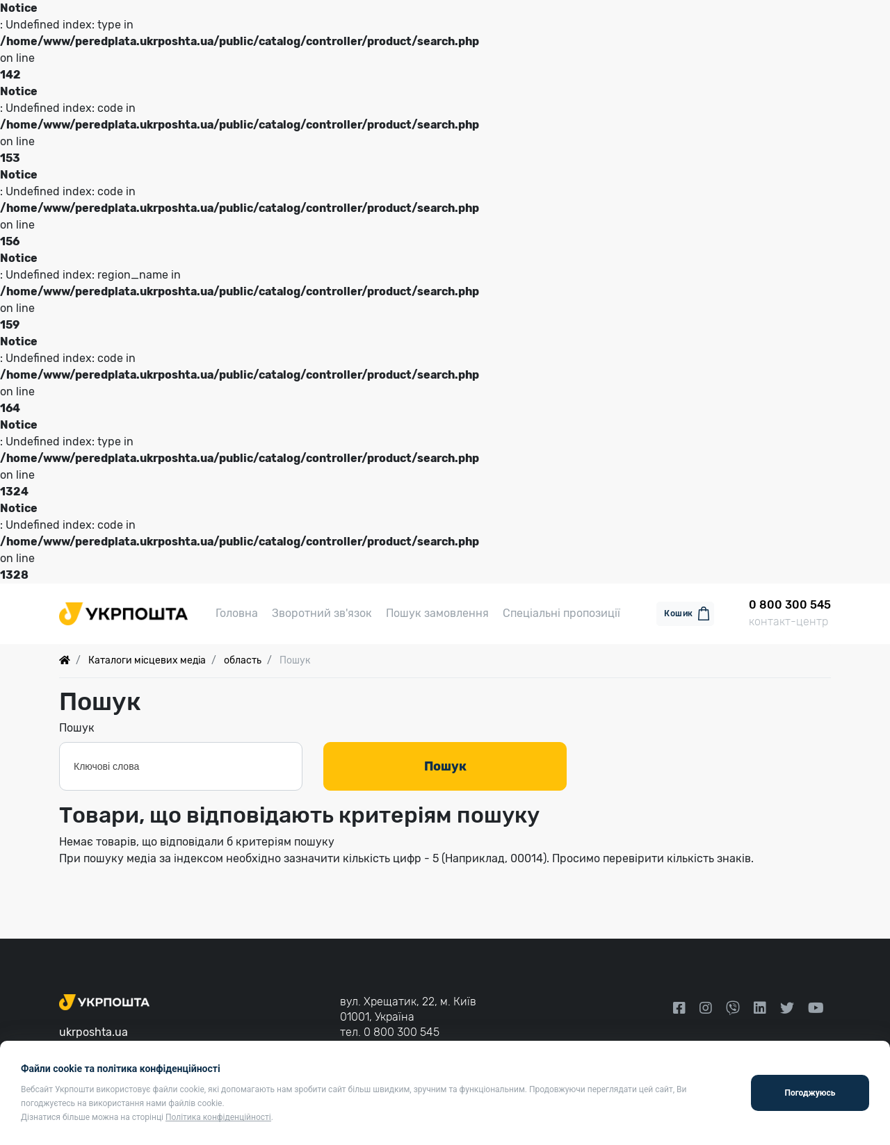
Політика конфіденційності (218, 1117)
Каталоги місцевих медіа (147, 662)
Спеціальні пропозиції (561, 614)
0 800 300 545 (401, 1032)
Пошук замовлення (437, 614)
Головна (237, 614)
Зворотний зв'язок (322, 614)
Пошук (77, 729)
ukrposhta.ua (93, 1032)
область (242, 662)
